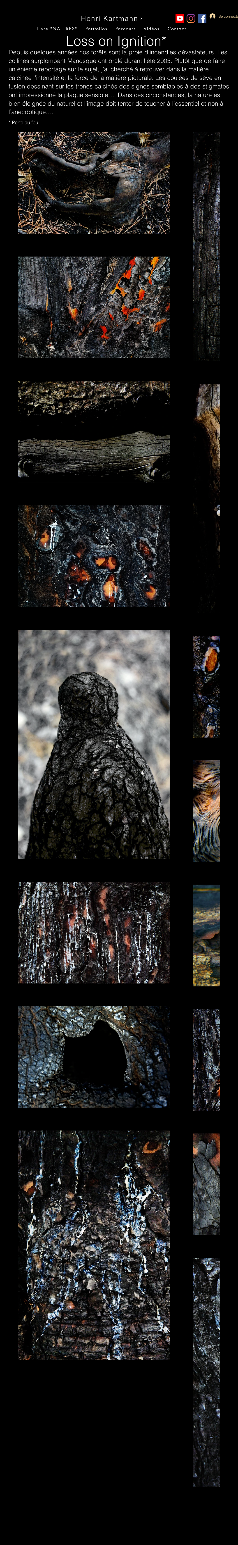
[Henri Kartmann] (111, 18)
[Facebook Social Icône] (202, 18)
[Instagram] (191, 18)
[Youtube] (180, 18)
